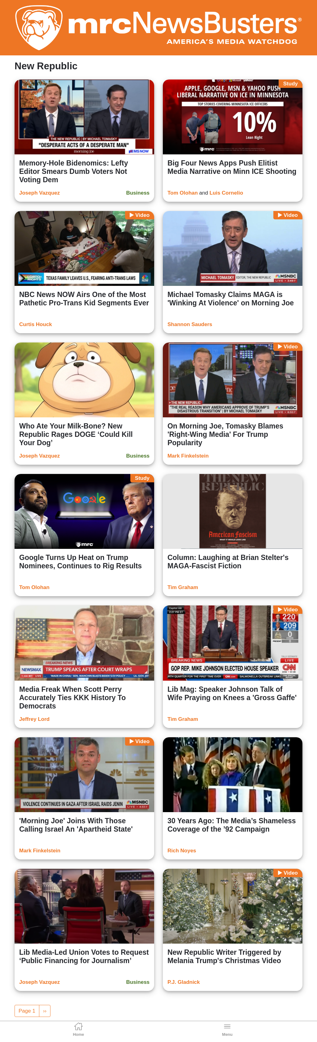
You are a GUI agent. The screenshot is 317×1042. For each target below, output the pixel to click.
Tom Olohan (182, 193)
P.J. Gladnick (183, 982)
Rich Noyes (181, 851)
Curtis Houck (35, 324)
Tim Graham (182, 587)
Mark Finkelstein (188, 456)
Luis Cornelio (226, 193)
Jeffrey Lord (34, 719)
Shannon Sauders (189, 324)
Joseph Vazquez (39, 193)
